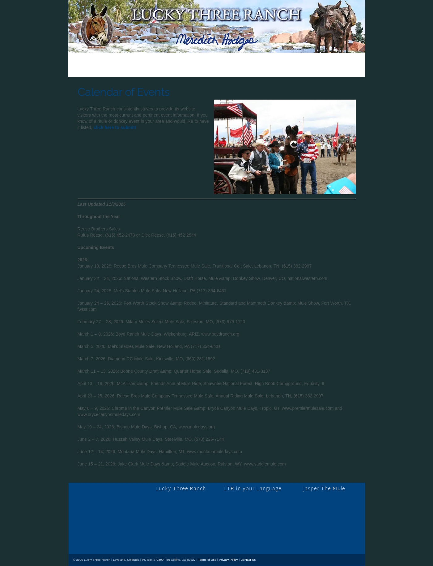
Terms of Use (207, 559)
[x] (96, 537)
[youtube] (108, 537)
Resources (281, 69)
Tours (246, 69)
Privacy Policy (228, 559)
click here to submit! (115, 127)
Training (214, 69)
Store (154, 69)
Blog (127, 69)
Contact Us (248, 559)
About (183, 69)
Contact (320, 69)
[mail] (121, 537)
